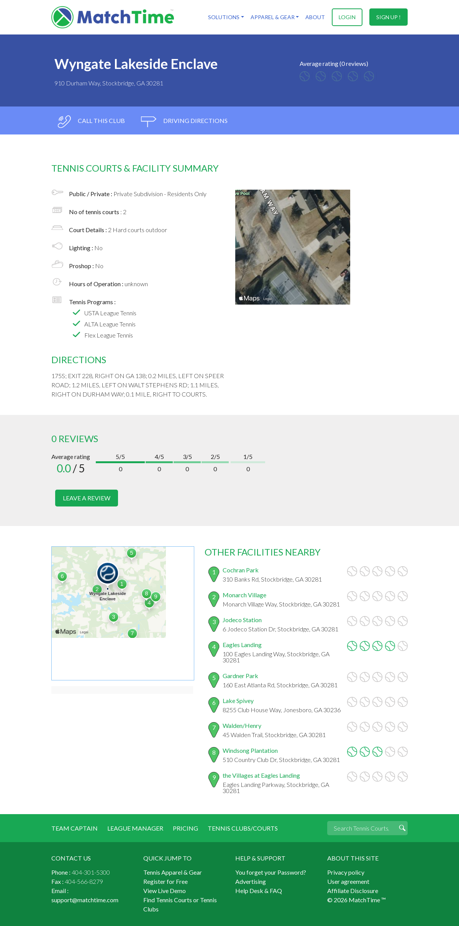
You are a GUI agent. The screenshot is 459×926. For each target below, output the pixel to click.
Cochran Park (241, 569)
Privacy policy (345, 871)
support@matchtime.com (84, 899)
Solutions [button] (223, 17)
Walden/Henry (242, 725)
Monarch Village (244, 594)
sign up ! (388, 17)
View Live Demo (164, 890)
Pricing (185, 827)
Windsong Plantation (250, 750)
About (315, 17)
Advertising (250, 881)
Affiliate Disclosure (352, 890)
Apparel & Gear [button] (272, 17)
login (347, 17)
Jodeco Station (242, 619)
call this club (91, 121)
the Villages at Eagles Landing (261, 774)
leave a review (86, 498)
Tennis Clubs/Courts (243, 827)
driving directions (184, 121)
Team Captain (74, 827)
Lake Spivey (238, 700)
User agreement (348, 881)
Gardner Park (240, 675)
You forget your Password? (270, 871)
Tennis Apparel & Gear (172, 871)
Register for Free (165, 881)
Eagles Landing (242, 644)
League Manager (135, 827)
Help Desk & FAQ (258, 890)
